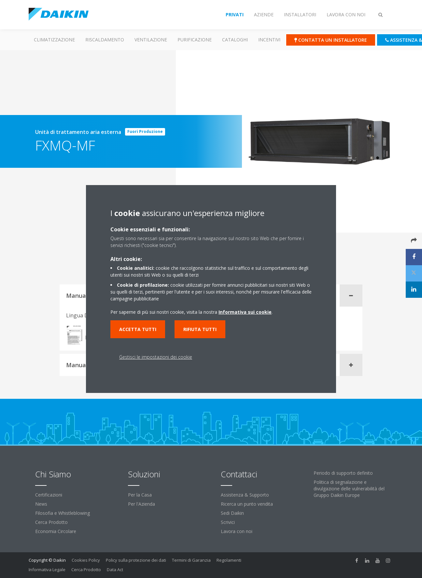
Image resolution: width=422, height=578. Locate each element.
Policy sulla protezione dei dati (136, 560)
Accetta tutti (137, 329)
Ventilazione (150, 39)
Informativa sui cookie (245, 312)
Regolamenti (229, 560)
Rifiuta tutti (200, 329)
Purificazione (194, 39)
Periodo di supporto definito (343, 473)
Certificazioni (48, 495)
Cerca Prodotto (51, 522)
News (41, 504)
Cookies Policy (86, 560)
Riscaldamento (104, 39)
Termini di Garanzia (191, 560)
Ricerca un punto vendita (247, 504)
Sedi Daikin (232, 513)
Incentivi (269, 39)
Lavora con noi (236, 531)
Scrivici (228, 522)
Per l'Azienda (141, 504)
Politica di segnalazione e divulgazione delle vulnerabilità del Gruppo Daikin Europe (349, 488)
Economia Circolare (55, 531)
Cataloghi (235, 39)
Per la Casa (140, 495)
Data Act (115, 569)
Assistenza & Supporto (245, 495)
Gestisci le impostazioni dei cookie (155, 357)
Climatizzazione (54, 39)
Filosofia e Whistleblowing (62, 513)
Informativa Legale (47, 569)
